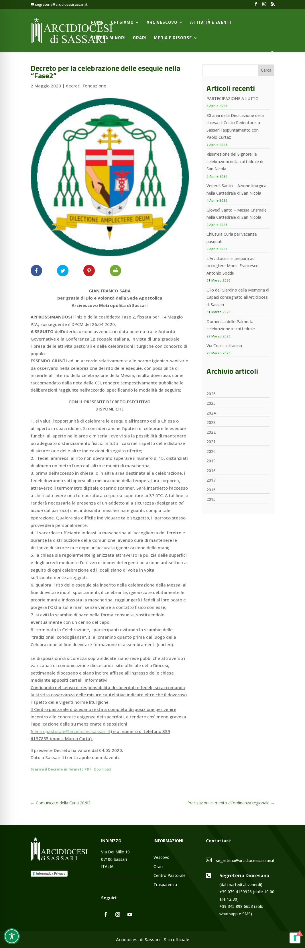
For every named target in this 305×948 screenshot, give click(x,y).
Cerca (266, 70)
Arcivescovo (162, 23)
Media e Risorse (173, 38)
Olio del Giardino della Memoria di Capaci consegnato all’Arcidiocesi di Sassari (237, 297)
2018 (211, 470)
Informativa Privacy (51, 873)
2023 (211, 422)
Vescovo (162, 857)
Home (97, 23)
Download (102, 769)
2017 (211, 480)
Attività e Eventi (210, 23)
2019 (211, 461)
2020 (211, 451)
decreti (73, 86)
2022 (211, 432)
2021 (211, 441)
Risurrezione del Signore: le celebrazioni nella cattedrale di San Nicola (234, 161)
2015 (211, 499)
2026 (211, 393)
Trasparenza (165, 884)
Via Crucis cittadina (224, 345)
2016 (211, 489)
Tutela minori (108, 38)
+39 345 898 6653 (236, 906)
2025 (211, 403)
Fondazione (94, 86)
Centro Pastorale (170, 875)
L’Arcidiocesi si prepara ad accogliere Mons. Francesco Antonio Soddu (232, 266)
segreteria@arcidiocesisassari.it (245, 860)
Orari (140, 38)
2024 (211, 413)
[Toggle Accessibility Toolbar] (11, 936)
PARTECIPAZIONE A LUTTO (232, 98)
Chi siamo (122, 23)
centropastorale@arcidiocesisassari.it (71, 731)
